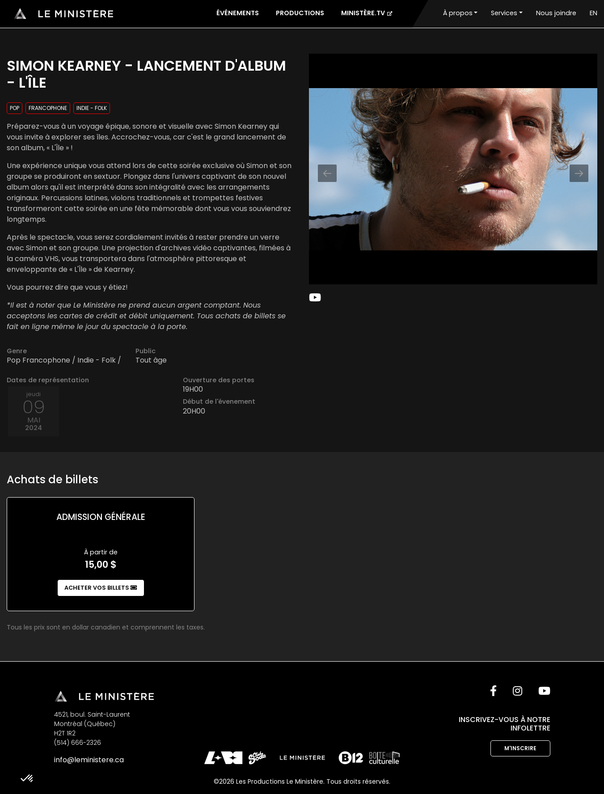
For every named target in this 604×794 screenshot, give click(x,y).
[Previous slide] (327, 173)
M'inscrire (520, 748)
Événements (237, 12)
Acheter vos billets (100, 587)
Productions (300, 12)
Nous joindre (556, 12)
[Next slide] (579, 173)
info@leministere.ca (89, 760)
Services (504, 12)
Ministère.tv (366, 12)
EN (593, 12)
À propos (458, 12)
